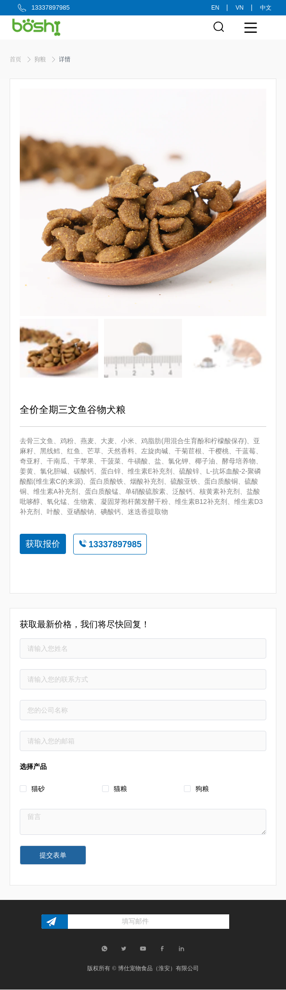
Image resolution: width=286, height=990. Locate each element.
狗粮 (40, 59)
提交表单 (52, 855)
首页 (16, 59)
